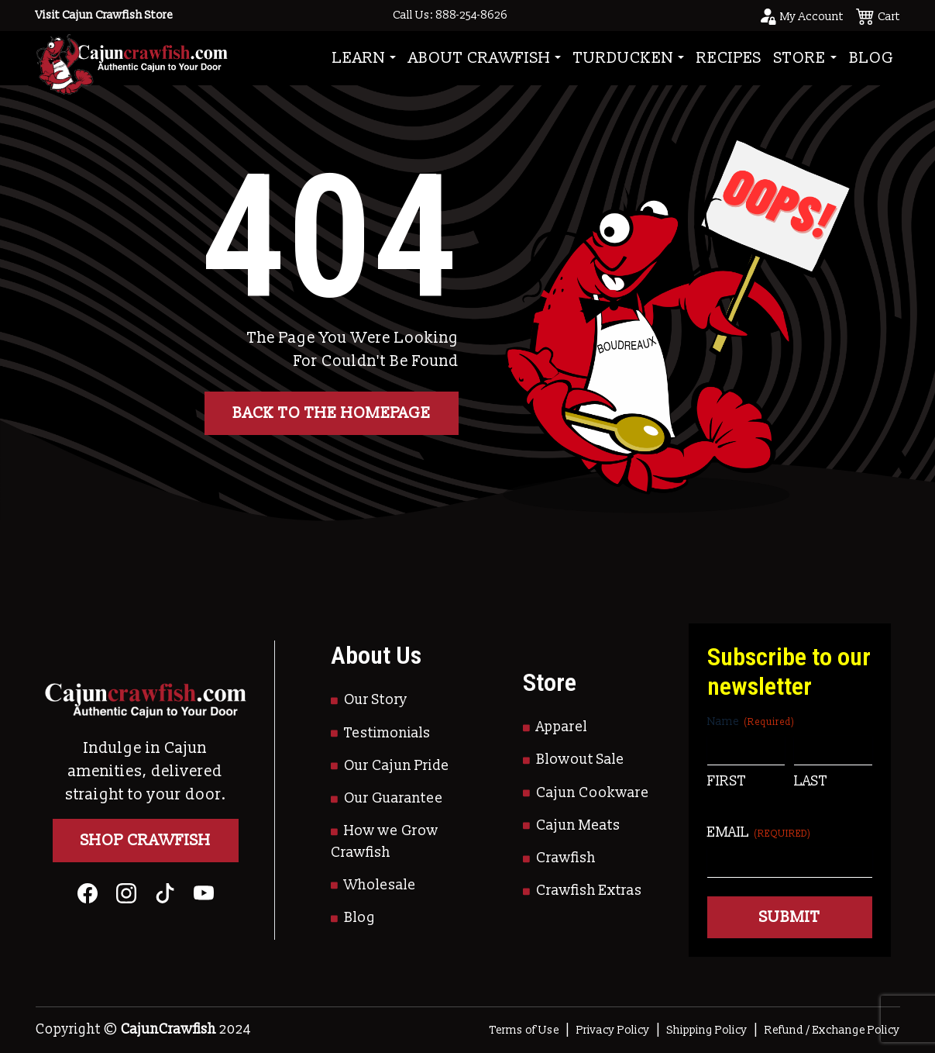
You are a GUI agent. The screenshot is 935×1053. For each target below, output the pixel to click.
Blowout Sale (580, 759)
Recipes (728, 58)
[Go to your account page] (801, 15)
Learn (359, 58)
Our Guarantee (393, 798)
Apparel (561, 727)
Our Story (375, 700)
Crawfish (566, 858)
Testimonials (387, 733)
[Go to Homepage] (132, 58)
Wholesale (380, 885)
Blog (871, 58)
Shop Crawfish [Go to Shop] (146, 840)
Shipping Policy (707, 1030)
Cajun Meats (578, 825)
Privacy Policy (613, 1030)
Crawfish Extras (589, 890)
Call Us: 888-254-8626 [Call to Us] (450, 15)
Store (800, 58)
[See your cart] (878, 15)
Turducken (623, 58)
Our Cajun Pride (396, 766)
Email (759, 832)
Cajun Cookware (592, 793)
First (726, 781)
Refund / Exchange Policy (832, 1030)
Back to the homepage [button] (331, 413)
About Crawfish (479, 58)
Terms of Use (524, 1030)
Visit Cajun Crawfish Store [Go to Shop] (104, 15)
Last (810, 781)
